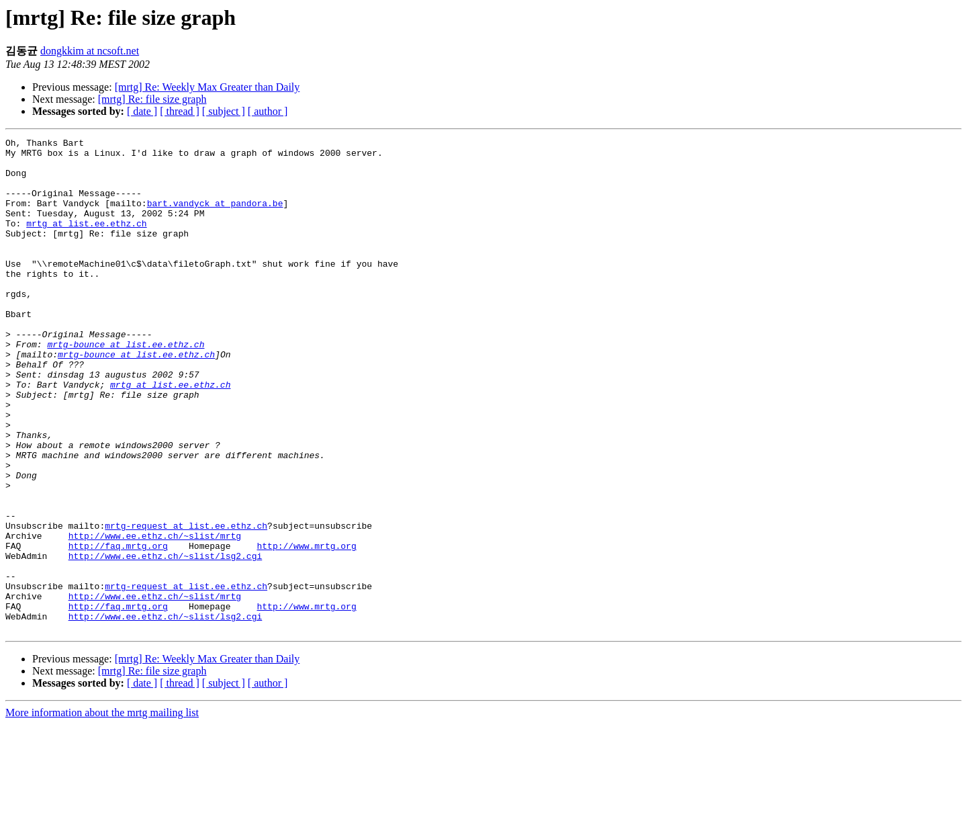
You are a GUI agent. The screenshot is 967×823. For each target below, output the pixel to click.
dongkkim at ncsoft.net (89, 50)
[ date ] (142, 111)
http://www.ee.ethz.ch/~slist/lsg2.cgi (165, 640)
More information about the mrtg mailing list (102, 811)
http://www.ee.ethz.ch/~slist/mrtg (154, 616)
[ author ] (268, 111)
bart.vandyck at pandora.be (215, 217)
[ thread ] (179, 111)
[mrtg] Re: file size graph (152, 99)
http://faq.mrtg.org (118, 628)
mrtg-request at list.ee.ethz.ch (186, 604)
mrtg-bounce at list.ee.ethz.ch (125, 386)
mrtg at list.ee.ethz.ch (86, 241)
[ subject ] (223, 111)
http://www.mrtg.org (306, 628)
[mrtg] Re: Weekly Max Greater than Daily (207, 87)
